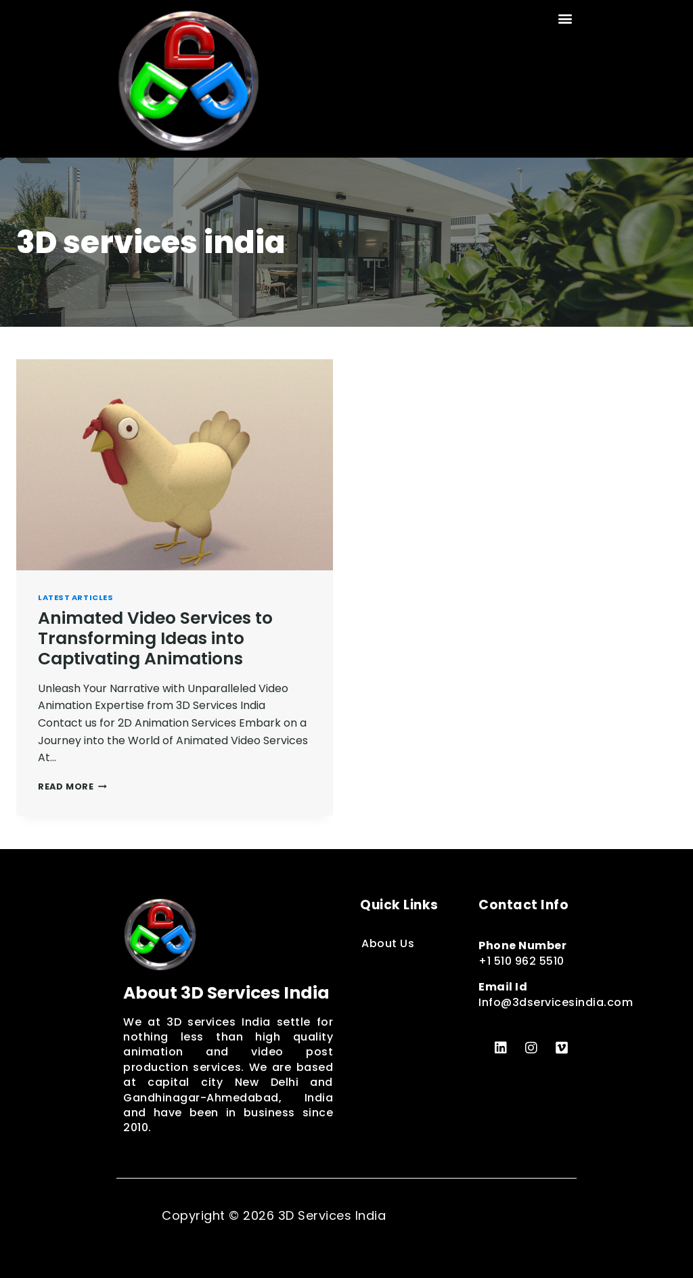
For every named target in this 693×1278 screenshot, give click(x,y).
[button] (565, 18)
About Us (387, 943)
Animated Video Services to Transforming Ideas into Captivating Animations (155, 638)
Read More (72, 786)
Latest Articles (75, 597)
